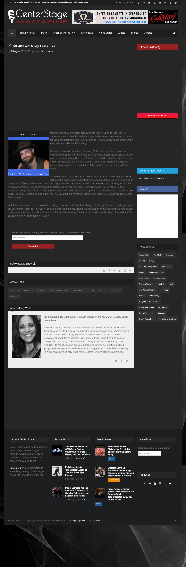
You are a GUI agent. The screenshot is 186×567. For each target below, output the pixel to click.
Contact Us (15, 468)
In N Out (142, 261)
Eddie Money (154, 296)
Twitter (141, 273)
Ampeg (142, 296)
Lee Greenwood (159, 278)
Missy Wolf (17, 51)
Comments (47, 51)
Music (44, 32)
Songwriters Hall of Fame (149, 302)
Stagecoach (14, 296)
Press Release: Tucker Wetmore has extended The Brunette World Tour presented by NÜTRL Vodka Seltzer (121, 494)
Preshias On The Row (64, 32)
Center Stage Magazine (75, 521)
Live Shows (87, 32)
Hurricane (161, 313)
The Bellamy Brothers (167, 319)
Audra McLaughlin (146, 313)
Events (134, 32)
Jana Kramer (166, 267)
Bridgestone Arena (156, 273)
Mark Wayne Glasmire (148, 290)
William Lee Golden (146, 307)
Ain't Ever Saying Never (148, 267)
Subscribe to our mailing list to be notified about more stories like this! (51, 232)
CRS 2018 (41, 290)
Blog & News (114, 480)
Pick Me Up (158, 255)
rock (171, 284)
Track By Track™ (27, 32)
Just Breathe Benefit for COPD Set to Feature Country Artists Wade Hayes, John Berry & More (50, 2)
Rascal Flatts (144, 255)
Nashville (162, 284)
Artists (121, 32)
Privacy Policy (95, 521)
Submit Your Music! (158, 115)
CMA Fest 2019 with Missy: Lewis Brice (28, 174)
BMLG (151, 261)
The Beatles (144, 278)
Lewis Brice (14, 290)
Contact (148, 32)
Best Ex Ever (28, 290)
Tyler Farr (102, 290)
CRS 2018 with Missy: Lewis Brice (33, 46)
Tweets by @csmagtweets (150, 178)
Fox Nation (162, 307)
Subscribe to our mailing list (154, 448)
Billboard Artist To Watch (59, 290)
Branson (169, 255)
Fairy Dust (165, 290)
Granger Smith (115, 290)
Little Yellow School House (83, 290)
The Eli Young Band (146, 319)
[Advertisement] (159, 143)
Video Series (105, 32)
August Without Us (146, 284)
